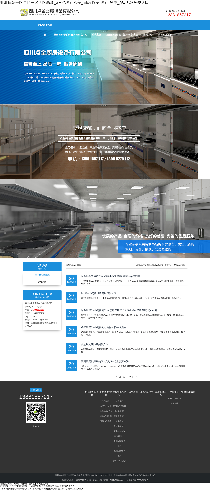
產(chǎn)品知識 (41, 275)
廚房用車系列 (119, 416)
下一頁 (134, 377)
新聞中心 (147, 34)
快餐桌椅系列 (119, 421)
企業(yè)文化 (105, 406)
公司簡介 (106, 401)
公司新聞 (42, 281)
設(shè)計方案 (130, 34)
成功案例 (96, 34)
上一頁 (122, 377)
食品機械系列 (119, 426)
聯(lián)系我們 (165, 34)
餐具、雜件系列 (119, 461)
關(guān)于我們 (62, 34)
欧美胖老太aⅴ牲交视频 (43, 489)
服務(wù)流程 (113, 34)
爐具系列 (119, 401)
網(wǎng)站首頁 (157, 265)
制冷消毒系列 (119, 411)
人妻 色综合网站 (60, 489)
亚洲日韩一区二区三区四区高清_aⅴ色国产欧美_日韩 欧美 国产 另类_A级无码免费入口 (74, 2)
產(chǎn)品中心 (79, 34)
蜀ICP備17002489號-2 (138, 480)
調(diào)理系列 (119, 406)
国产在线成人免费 (75, 489)
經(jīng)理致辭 (106, 416)
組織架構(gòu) (106, 411)
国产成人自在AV (25, 489)
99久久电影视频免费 (9, 489)
